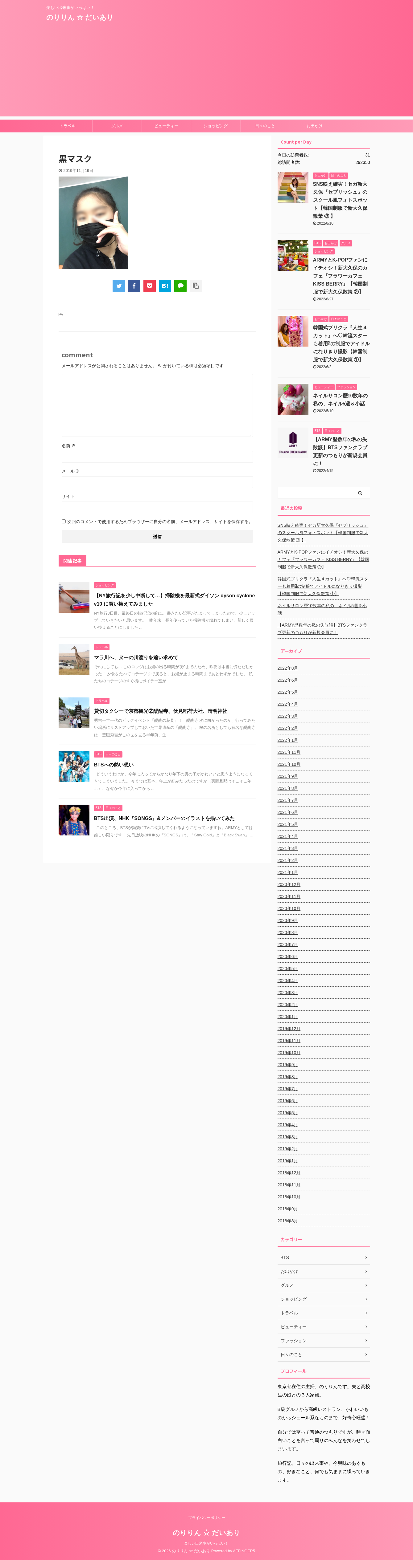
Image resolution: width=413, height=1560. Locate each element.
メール (71, 471)
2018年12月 (289, 1172)
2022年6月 (288, 680)
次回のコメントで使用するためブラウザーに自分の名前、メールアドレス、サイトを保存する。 (160, 521)
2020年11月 (289, 896)
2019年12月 (289, 1028)
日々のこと (265, 126)
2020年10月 (289, 908)
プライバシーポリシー (206, 1518)
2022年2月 (288, 728)
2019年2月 (288, 1148)
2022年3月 (288, 716)
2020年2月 (288, 1004)
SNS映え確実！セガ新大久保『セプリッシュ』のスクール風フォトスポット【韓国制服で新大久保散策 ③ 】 (340, 200)
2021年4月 (288, 836)
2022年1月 (288, 740)
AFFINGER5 (244, 1551)
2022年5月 (288, 692)
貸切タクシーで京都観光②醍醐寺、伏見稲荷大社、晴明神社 (160, 711)
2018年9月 (288, 1208)
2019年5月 (288, 1112)
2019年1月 (288, 1160)
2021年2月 (288, 860)
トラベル (68, 126)
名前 (69, 445)
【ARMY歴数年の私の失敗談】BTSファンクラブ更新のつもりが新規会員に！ (323, 629)
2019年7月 (288, 1088)
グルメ (117, 126)
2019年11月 (289, 1040)
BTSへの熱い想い (114, 764)
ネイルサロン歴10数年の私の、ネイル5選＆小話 (322, 609)
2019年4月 (288, 1124)
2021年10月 (289, 764)
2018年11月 (289, 1184)
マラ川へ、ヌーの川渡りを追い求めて (136, 657)
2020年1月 (288, 1016)
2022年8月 (288, 668)
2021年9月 (288, 776)
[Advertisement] (207, 73)
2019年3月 (288, 1136)
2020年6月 (288, 956)
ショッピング (216, 126)
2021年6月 (288, 812)
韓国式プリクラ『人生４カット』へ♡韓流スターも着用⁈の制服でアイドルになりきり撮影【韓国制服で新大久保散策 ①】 (341, 343)
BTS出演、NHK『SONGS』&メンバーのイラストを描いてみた (164, 818)
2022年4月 (288, 704)
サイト (68, 496)
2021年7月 (288, 800)
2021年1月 (288, 872)
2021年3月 (288, 848)
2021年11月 (289, 752)
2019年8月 (288, 1076)
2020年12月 (289, 884)
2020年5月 (288, 968)
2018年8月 (288, 1220)
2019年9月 (288, 1064)
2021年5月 (288, 824)
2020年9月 (288, 920)
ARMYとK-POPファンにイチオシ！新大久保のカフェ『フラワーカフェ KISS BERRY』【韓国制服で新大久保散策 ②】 (340, 276)
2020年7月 (288, 944)
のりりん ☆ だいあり (80, 17)
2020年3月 (288, 992)
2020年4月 (288, 980)
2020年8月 (288, 932)
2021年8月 (288, 788)
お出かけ (315, 126)
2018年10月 (289, 1196)
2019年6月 (288, 1100)
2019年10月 (289, 1052)
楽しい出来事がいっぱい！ (206, 1543)
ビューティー (166, 126)
